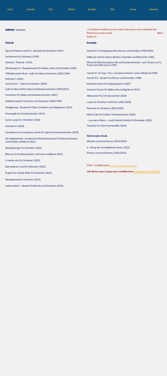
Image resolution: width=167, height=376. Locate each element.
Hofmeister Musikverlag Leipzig (123, 165)
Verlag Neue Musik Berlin (147, 171)
